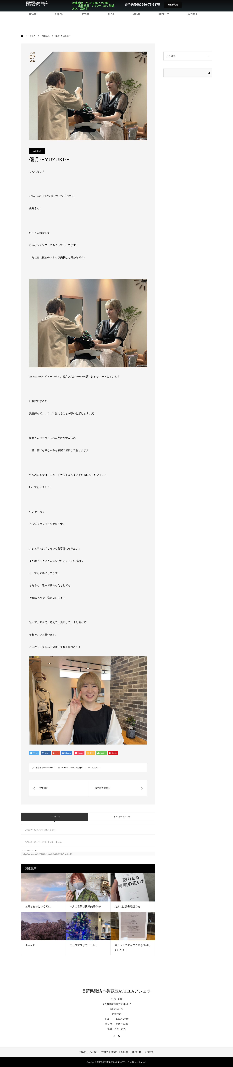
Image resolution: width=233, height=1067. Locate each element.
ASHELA (37, 151)
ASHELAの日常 (76, 768)
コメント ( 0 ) (54, 816)
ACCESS (192, 14)
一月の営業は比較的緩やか (85, 906)
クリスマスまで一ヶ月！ (84, 945)
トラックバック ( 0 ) (122, 817)
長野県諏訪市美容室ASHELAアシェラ (116, 991)
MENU (136, 14)
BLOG (111, 14)
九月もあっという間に (38, 906)
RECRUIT (163, 14)
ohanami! (30, 945)
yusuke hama (47, 768)
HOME (32, 14)
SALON (59, 14)
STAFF (85, 14)
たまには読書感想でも (127, 906)
